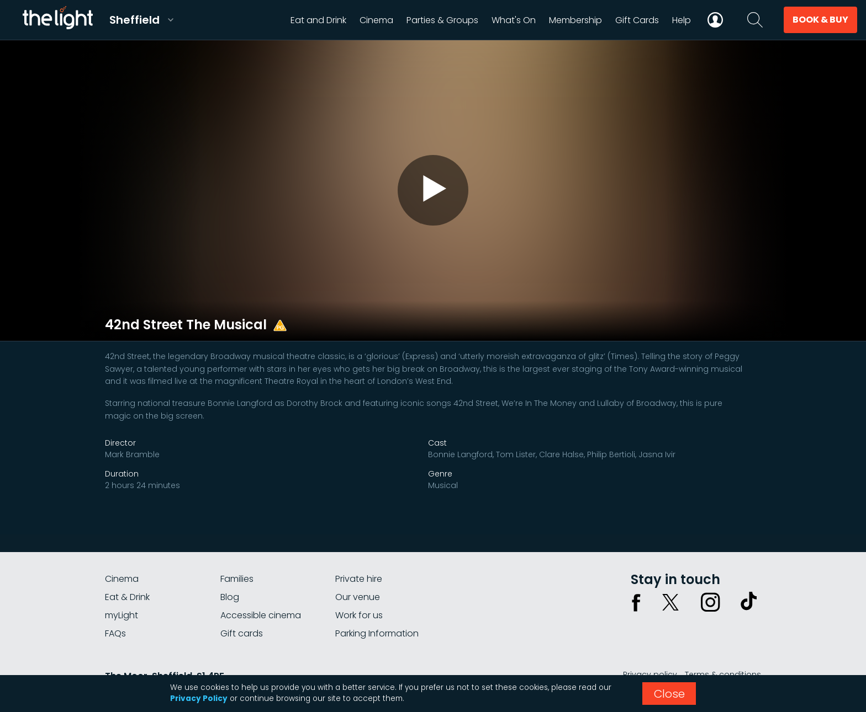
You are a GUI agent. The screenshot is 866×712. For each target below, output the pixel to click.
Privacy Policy (199, 698)
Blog (229, 597)
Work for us (359, 615)
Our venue (357, 597)
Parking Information (377, 633)
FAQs (115, 633)
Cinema (122, 578)
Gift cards (241, 633)
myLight (121, 615)
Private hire (358, 578)
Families (237, 578)
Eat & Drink (127, 597)
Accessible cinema (260, 615)
